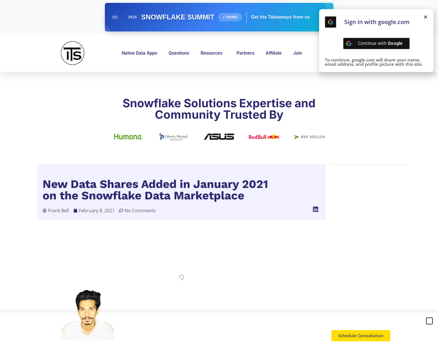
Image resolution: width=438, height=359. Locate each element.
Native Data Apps (139, 53)
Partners (245, 53)
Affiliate (274, 53)
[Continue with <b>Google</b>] (330, 22)
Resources (213, 53)
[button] (315, 209)
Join (297, 53)
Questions (179, 53)
